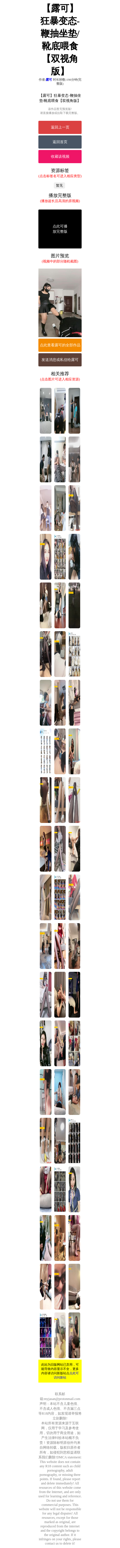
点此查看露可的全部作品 (60, 345)
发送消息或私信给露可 (60, 360)
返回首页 (60, 142)
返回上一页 (60, 127)
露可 (49, 79)
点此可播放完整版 (60, 229)
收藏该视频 (60, 156)
